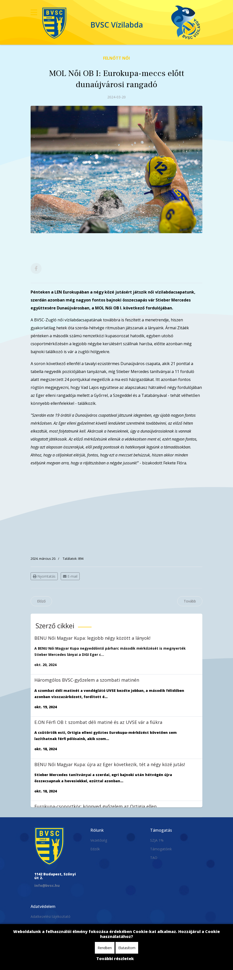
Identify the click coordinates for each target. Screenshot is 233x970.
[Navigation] (34, 12)
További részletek (115, 958)
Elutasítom (126, 947)
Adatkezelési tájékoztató (50, 916)
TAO (153, 857)
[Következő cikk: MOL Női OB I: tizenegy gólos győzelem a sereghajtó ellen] (189, 601)
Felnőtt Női (116, 58)
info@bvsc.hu (47, 885)
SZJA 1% (157, 840)
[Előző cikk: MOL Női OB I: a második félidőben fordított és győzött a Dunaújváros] (41, 601)
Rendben (105, 947)
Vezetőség (98, 840)
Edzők (95, 849)
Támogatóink (161, 849)
